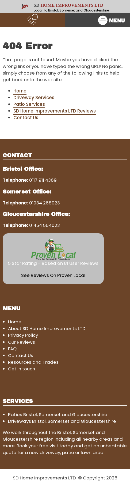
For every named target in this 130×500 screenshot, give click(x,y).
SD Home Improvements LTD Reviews (54, 111)
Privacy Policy (23, 335)
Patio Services (29, 104)
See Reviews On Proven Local (53, 275)
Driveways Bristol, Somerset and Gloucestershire (62, 421)
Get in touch (21, 369)
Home (19, 91)
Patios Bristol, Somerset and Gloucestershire (57, 414)
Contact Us (25, 117)
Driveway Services (33, 97)
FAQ (12, 349)
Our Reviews (21, 342)
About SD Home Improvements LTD (47, 328)
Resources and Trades (33, 362)
